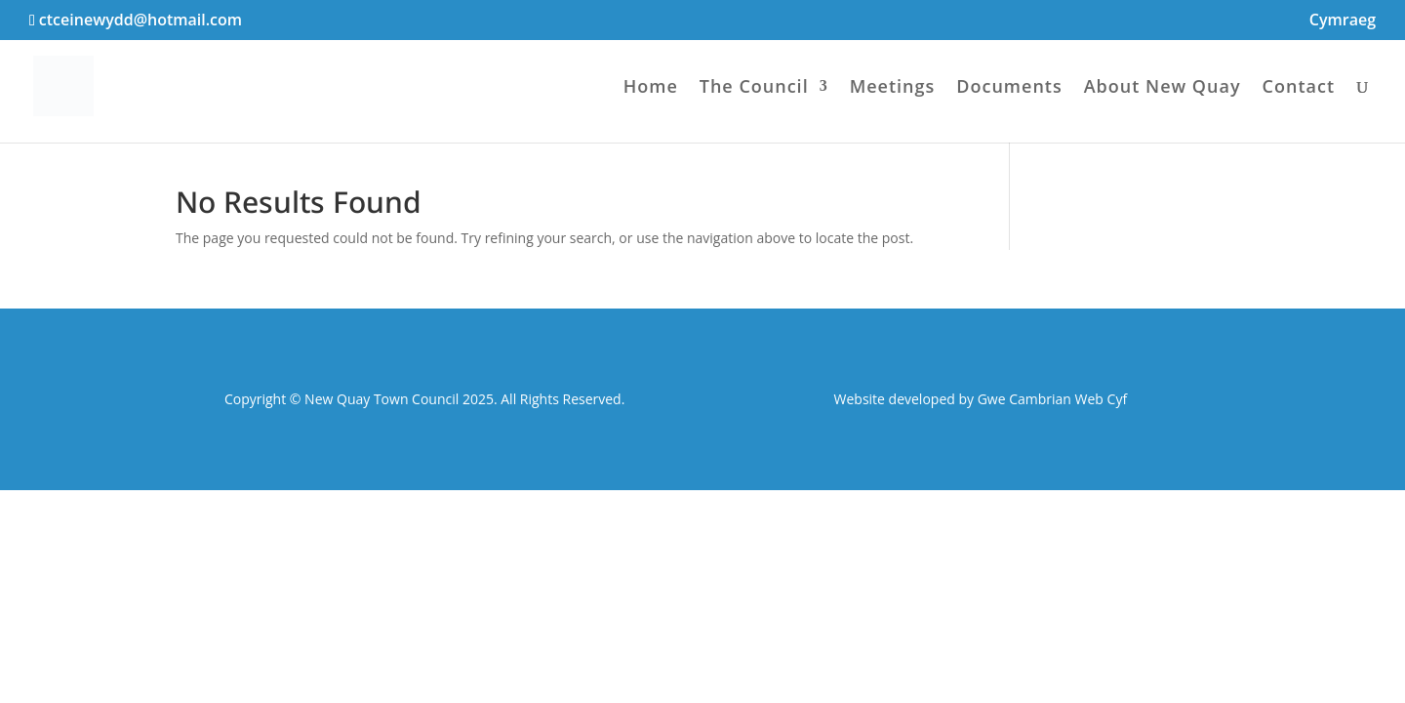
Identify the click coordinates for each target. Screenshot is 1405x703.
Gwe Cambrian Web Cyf (1052, 399)
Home (650, 88)
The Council (754, 88)
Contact (1299, 88)
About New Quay (1162, 88)
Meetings (893, 88)
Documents (1009, 88)
